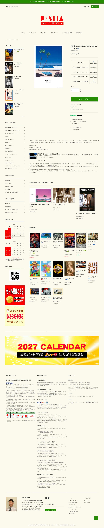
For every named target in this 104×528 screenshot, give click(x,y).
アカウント (86, 6)
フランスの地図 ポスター (46, 279)
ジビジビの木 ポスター (45, 242)
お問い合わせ (79, 32)
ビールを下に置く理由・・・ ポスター (18, 64)
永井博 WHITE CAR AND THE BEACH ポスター (40, 205)
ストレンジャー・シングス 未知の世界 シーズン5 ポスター (34, 251)
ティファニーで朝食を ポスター (19, 90)
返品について (73, 107)
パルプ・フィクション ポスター (69, 251)
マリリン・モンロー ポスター (69, 279)
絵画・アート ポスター (14, 39)
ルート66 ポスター (81, 250)
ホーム (23, 32)
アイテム (94, 6)
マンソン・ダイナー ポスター (81, 271)
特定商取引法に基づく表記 (76, 109)
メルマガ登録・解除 (67, 32)
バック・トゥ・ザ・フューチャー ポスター (19, 104)
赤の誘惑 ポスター (46, 297)
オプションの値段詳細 (75, 104)
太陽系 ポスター (33, 297)
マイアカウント (87, 498)
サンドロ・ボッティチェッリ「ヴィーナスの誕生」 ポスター (92, 243)
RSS (70, 513)
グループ (44, 32)
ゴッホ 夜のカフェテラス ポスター (18, 50)
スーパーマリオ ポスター (34, 279)
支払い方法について (73, 500)
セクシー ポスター (17, 76)
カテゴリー (32, 32)
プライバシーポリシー (74, 509)
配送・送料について (73, 502)
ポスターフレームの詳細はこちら (47, 157)
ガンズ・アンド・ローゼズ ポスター (57, 279)
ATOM (72, 513)
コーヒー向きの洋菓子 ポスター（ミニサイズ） (92, 277)
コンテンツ (54, 32)
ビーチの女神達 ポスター (59, 204)
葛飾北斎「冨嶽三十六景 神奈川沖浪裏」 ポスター (58, 298)
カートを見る (87, 500)
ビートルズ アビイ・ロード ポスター (58, 242)
